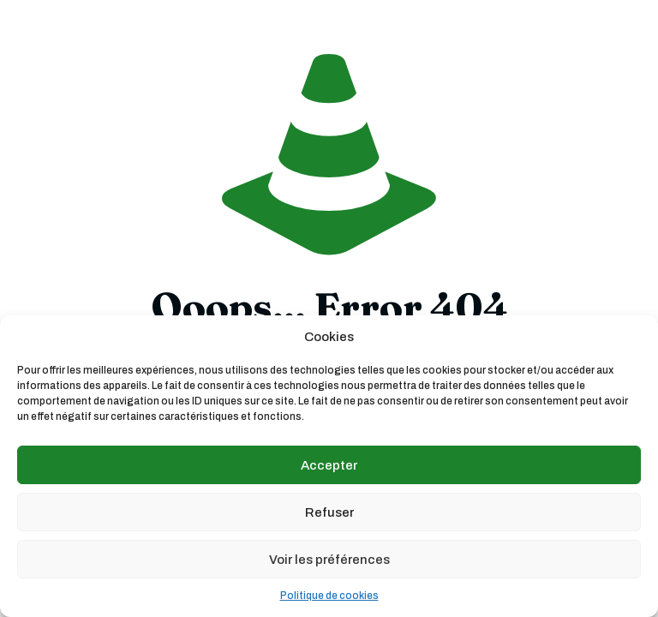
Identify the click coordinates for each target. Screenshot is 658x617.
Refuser (329, 512)
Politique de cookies (329, 596)
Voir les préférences (329, 559)
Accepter (329, 465)
